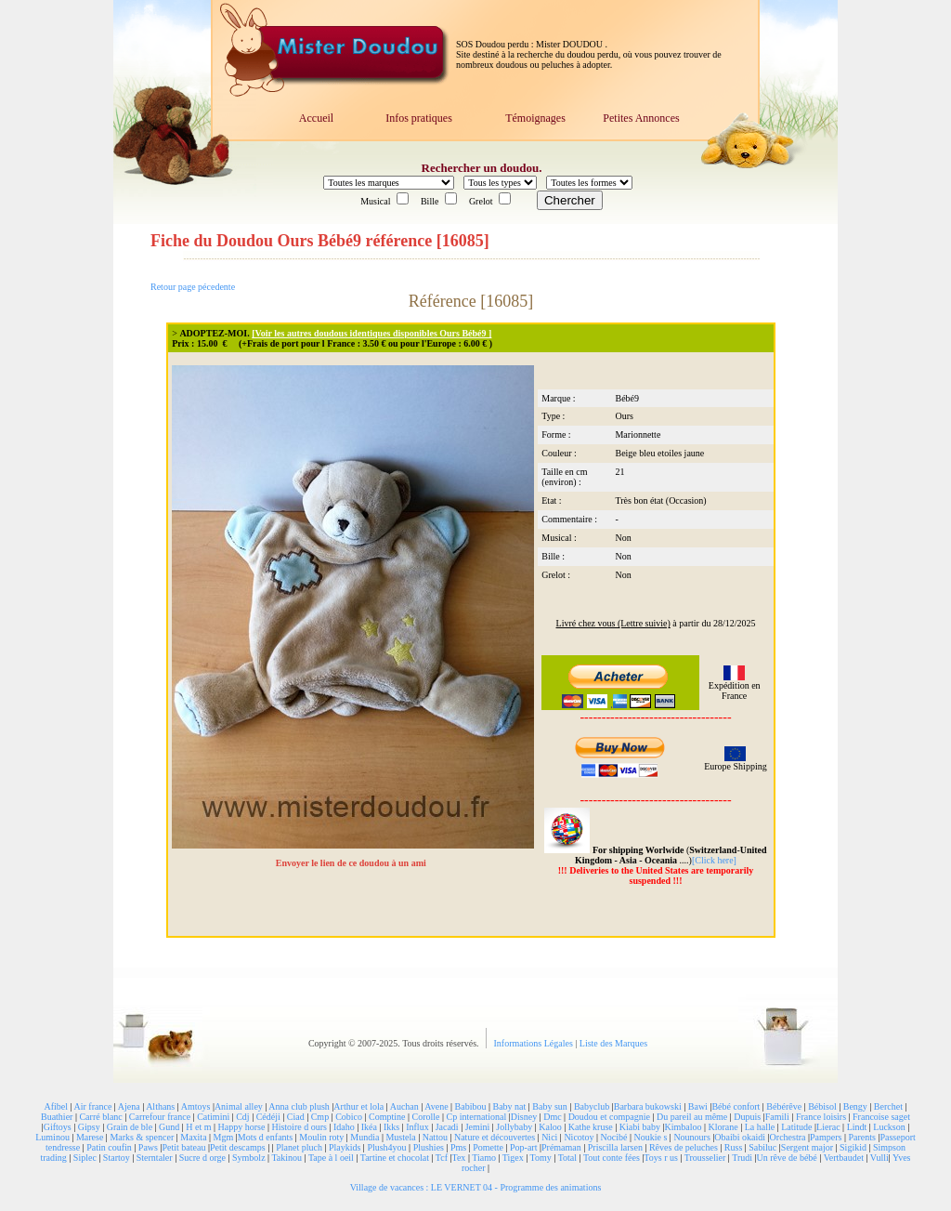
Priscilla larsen (615, 1147)
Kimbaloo (682, 1127)
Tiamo (484, 1157)
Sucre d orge (202, 1157)
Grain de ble (129, 1127)
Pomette (488, 1147)
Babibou (471, 1106)
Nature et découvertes (494, 1137)
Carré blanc (100, 1117)
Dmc (552, 1117)
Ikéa (369, 1127)
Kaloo (550, 1127)
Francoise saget (881, 1117)
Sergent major (807, 1147)
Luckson (889, 1127)
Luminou (52, 1137)
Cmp (320, 1117)
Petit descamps (238, 1147)
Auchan (404, 1106)
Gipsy (89, 1127)
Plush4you (386, 1147)
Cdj (242, 1117)
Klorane (722, 1127)
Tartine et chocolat (394, 1157)
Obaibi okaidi (739, 1137)
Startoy (116, 1157)
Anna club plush (299, 1106)
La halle (760, 1127)
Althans (160, 1106)
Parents (861, 1137)
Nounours (691, 1137)
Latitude (796, 1127)
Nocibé (614, 1137)
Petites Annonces (641, 118)
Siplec (85, 1157)
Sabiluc (762, 1147)
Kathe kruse (590, 1127)
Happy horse (242, 1127)
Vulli (879, 1157)
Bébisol (822, 1106)
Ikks (391, 1127)
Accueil (316, 118)
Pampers (825, 1137)
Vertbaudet (844, 1157)
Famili (777, 1117)
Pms (458, 1147)
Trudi (742, 1157)
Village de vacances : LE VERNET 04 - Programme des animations (476, 1187)
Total (567, 1157)
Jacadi (447, 1127)
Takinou (286, 1157)
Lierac (828, 1127)
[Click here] (714, 860)
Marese (89, 1137)
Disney (524, 1117)
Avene (436, 1106)
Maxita (193, 1137)
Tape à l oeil (331, 1157)
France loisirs (821, 1117)
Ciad (296, 1117)
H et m (198, 1127)
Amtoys (196, 1106)
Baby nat (510, 1106)
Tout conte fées (611, 1157)
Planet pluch (299, 1147)
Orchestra (788, 1137)
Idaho (344, 1127)
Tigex (513, 1157)
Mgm (224, 1137)
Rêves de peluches (683, 1147)
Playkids (344, 1147)
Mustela (400, 1137)
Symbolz (249, 1157)
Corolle (426, 1117)
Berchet (888, 1106)
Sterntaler (155, 1157)
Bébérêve (783, 1106)
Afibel (57, 1106)
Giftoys (58, 1127)
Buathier (56, 1117)
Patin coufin (109, 1147)
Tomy (541, 1157)
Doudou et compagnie (609, 1117)
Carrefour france (159, 1117)
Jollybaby (514, 1127)
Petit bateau (183, 1147)
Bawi (698, 1106)
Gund (169, 1127)
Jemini (477, 1127)
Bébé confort (735, 1106)
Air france (93, 1106)
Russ (733, 1147)
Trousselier (705, 1157)
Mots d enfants (265, 1137)
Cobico (348, 1117)
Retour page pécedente (192, 287)
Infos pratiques (418, 118)
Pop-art (523, 1147)
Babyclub (591, 1106)
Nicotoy (578, 1137)
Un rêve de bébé (787, 1157)
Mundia (364, 1137)
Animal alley (239, 1106)
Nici (549, 1137)
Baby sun (549, 1106)
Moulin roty (321, 1137)
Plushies (428, 1147)
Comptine (387, 1117)
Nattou (435, 1137)
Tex (459, 1157)
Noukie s (651, 1137)
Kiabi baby (639, 1127)
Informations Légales (535, 1043)
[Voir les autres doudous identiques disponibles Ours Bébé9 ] (371, 333)
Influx (417, 1127)
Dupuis (747, 1117)
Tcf (442, 1157)
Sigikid (853, 1147)
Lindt (857, 1127)
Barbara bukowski (648, 1106)
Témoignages (535, 118)
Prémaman (561, 1147)
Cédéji (268, 1117)
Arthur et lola (358, 1106)
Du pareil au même (692, 1117)
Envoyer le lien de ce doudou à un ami (352, 863)
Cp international (477, 1117)
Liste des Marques (613, 1043)
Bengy (855, 1106)
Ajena (129, 1106)
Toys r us (661, 1157)
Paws (148, 1147)
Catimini (213, 1117)
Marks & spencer (142, 1137)
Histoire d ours (298, 1127)
